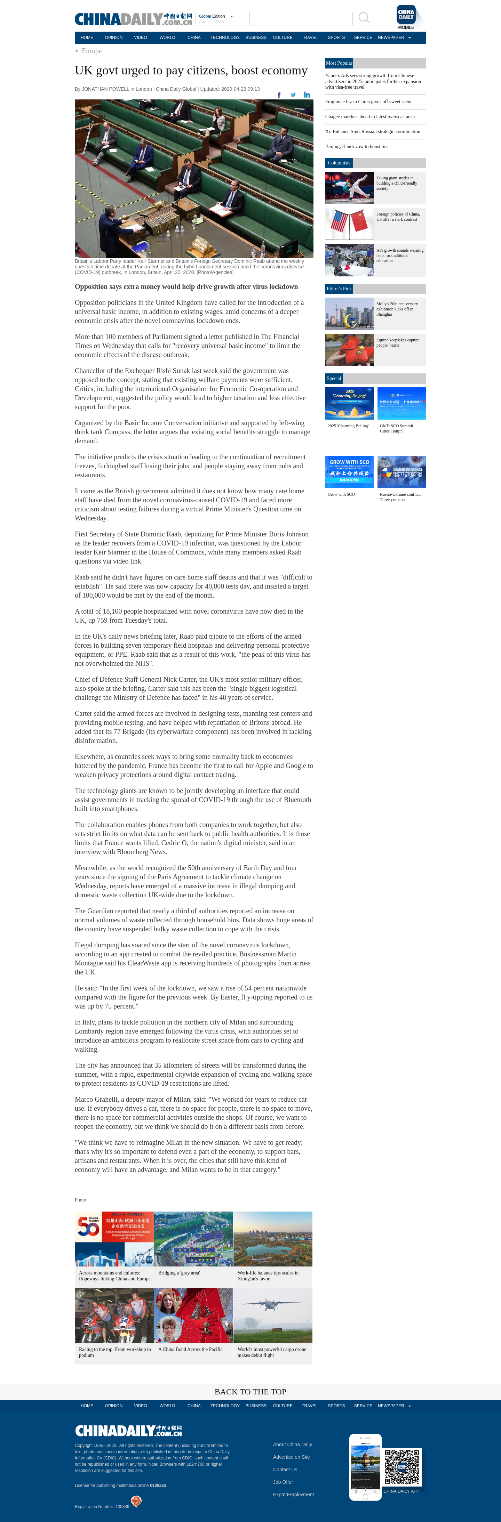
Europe (92, 51)
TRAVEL (310, 37)
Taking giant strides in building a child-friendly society (396, 183)
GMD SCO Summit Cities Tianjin (396, 428)
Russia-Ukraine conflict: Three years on (400, 497)
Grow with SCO (341, 494)
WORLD (167, 37)
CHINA (194, 37)
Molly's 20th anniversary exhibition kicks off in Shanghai (397, 309)
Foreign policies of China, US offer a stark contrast (398, 217)
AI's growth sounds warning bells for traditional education (399, 255)
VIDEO (140, 37)
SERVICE (363, 37)
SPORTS (336, 37)
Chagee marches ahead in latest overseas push (370, 116)
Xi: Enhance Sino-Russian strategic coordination (372, 131)
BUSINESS (256, 37)
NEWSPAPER (390, 37)
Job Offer (283, 1482)
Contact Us (285, 1469)
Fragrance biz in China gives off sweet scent (368, 101)
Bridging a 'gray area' (179, 1273)
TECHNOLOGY (225, 37)
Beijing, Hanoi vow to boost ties (356, 146)
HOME (87, 37)
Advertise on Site (291, 1457)
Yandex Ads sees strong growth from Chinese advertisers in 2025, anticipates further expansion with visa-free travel (373, 81)
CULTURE (283, 37)
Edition (212, 16)
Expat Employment (293, 1494)
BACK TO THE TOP (251, 1391)
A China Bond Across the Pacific (190, 1349)
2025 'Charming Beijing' (348, 425)
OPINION (114, 37)
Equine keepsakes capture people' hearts (398, 343)
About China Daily (292, 1444)
